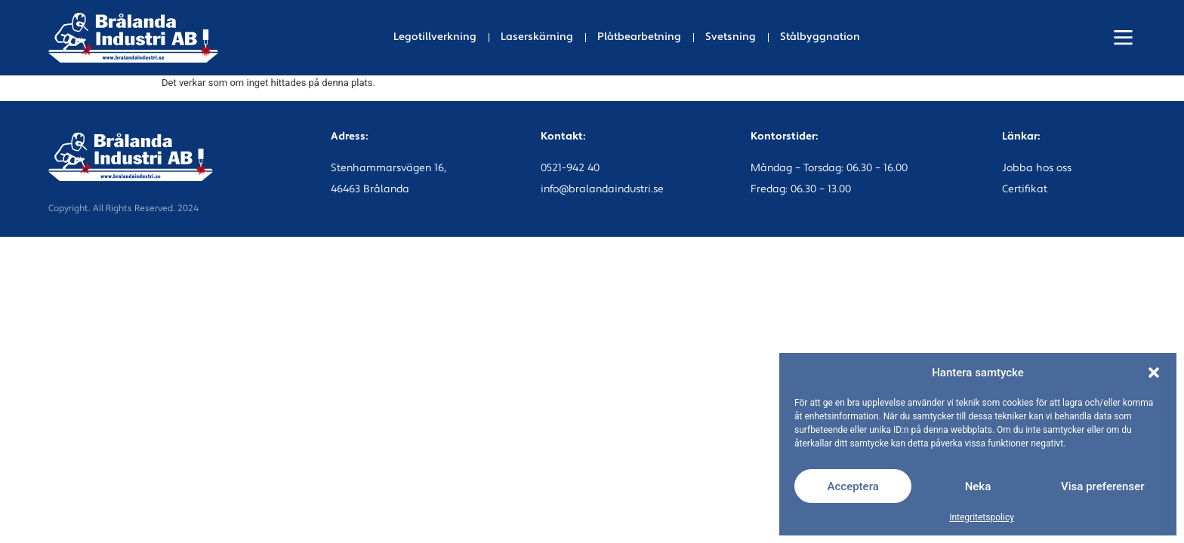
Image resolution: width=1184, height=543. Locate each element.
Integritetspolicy (981, 517)
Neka (978, 486)
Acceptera (853, 486)
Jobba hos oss (1036, 168)
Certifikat (1024, 189)
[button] (1153, 372)
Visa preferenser (1102, 486)
